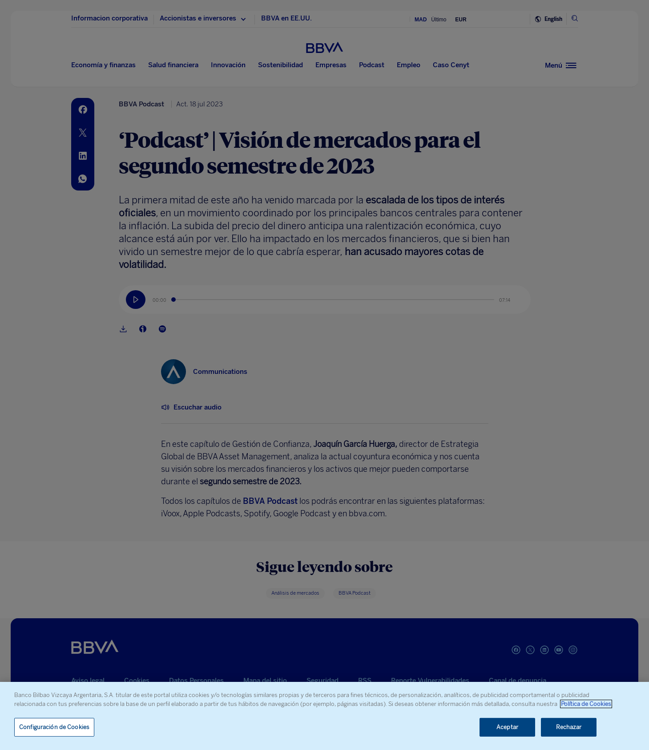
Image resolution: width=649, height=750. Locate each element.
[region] (324, 716)
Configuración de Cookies (54, 727)
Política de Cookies (586, 704)
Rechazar (569, 727)
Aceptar (507, 727)
